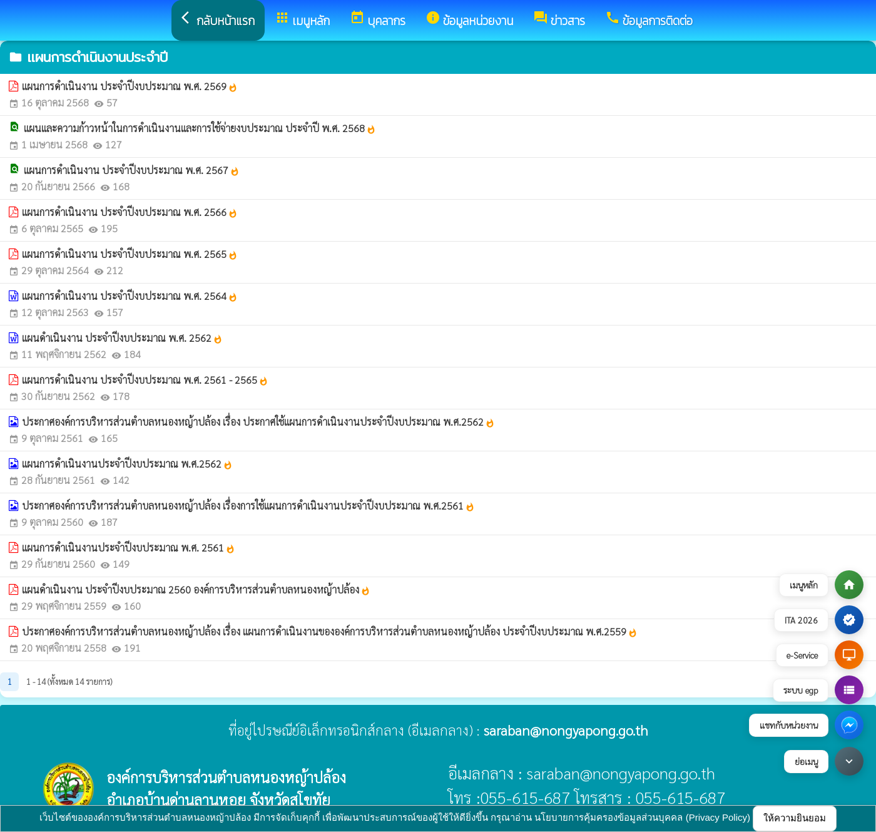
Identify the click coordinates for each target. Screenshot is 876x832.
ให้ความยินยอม (794, 818)
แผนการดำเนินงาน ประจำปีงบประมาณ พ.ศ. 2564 (130, 295)
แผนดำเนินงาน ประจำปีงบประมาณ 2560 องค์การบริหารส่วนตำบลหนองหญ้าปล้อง (196, 589)
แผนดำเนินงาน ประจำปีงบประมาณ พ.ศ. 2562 (122, 337)
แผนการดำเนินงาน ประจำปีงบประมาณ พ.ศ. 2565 (130, 253)
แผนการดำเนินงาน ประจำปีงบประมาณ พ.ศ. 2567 (132, 170)
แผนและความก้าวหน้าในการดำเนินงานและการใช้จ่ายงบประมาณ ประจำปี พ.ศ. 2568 (200, 128)
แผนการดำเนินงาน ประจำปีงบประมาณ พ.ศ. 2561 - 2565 (145, 379)
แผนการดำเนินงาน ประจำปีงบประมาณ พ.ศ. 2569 (130, 86)
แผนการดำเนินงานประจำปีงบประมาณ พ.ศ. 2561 (128, 547)
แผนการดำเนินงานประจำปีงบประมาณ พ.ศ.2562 (127, 463)
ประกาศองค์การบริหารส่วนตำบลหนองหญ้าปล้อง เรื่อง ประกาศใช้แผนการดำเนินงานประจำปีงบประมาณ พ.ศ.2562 (258, 421)
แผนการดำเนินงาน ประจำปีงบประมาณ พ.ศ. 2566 (130, 211)
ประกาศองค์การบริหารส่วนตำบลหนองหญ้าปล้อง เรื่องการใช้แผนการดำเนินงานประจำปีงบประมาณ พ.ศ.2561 (248, 505)
